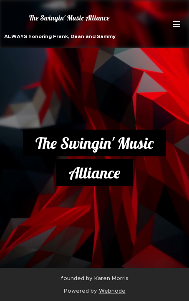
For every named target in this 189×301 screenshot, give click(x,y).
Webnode (112, 290)
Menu (176, 24)
